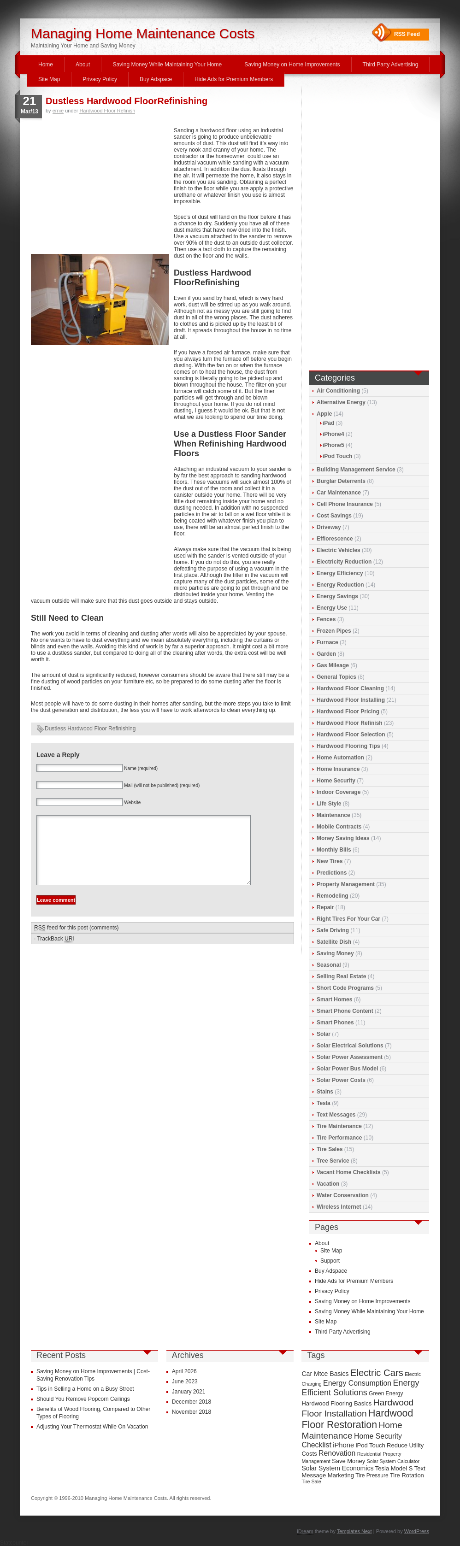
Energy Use (332, 608)
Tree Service (333, 1161)
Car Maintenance (339, 492)
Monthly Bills (334, 849)
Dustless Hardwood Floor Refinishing (90, 728)
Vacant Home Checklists (349, 1172)
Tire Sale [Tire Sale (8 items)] (311, 1481)
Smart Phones (335, 1022)
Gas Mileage (333, 665)
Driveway (329, 527)
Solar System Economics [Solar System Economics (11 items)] (337, 1468)
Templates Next (354, 1531)
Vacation (328, 1184)
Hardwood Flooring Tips (348, 746)
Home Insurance (338, 769)
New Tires (329, 861)
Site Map (49, 79)
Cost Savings (334, 515)
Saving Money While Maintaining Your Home (167, 64)
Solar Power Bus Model (347, 1068)
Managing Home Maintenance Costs (142, 33)
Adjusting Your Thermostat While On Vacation (92, 1426)
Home (45, 64)
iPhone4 (333, 434)
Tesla (323, 1103)
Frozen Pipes (334, 631)
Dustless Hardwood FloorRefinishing (126, 101)
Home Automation (340, 757)
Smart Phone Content (345, 1011)
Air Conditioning (338, 391)
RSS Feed (407, 34)
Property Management (346, 884)
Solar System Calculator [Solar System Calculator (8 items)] (393, 1461)
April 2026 (184, 1371)
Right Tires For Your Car (348, 919)
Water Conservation (343, 1195)
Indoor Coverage (338, 792)
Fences (326, 619)
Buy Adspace (156, 79)
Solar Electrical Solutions (350, 1045)
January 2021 (189, 1391)
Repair (325, 907)
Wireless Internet (339, 1207)
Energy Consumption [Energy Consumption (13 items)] (357, 1383)
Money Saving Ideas (343, 838)
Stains (325, 1091)
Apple (324, 414)
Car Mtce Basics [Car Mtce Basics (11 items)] (324, 1373)
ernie (58, 110)
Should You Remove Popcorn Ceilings (83, 1399)
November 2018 (191, 1412)
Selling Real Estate (341, 976)
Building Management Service (356, 469)
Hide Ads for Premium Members (234, 79)
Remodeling (332, 896)
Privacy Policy (100, 79)
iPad (328, 423)
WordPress (416, 1531)
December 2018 (191, 1402)
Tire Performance (339, 1138)
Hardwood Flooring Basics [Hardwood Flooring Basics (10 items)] (336, 1403)
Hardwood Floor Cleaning (350, 688)
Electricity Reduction (344, 561)
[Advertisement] (100, 189)
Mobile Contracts (339, 826)
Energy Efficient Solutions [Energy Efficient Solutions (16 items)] (360, 1387)
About (83, 64)
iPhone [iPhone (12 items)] (343, 1445)
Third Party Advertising (391, 64)
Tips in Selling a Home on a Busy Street (85, 1389)
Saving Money (335, 953)
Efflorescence (335, 538)
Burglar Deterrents (341, 481)
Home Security (336, 780)
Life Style (329, 803)
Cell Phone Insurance (345, 504)
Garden (326, 654)
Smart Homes (334, 999)
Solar (323, 1034)
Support (330, 1261)
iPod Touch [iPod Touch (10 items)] (370, 1445)
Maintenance (333, 815)
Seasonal (329, 965)
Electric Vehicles (338, 550)
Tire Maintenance (339, 1126)
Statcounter (14, 1543)
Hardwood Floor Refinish (107, 110)
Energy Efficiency (340, 573)
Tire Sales (329, 1149)
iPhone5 (333, 445)
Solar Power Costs (341, 1080)
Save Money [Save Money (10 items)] (348, 1461)
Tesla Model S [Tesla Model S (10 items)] (394, 1468)
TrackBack (55, 952)
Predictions (332, 873)
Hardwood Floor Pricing (348, 711)
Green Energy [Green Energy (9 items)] (386, 1393)
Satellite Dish (334, 942)
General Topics (336, 677)
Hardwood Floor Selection (351, 734)
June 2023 (185, 1381)
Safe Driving (333, 930)
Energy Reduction (340, 585)
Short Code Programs (345, 988)
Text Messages (336, 1114)
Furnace (327, 642)
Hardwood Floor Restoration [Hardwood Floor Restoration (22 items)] (357, 1419)
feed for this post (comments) (76, 941)
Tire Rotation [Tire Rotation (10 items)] (407, 1475)
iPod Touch (337, 456)
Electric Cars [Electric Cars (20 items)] (376, 1373)
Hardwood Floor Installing (351, 700)
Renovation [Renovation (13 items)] (336, 1453)
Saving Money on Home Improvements (292, 64)
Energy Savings (337, 596)
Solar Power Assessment (350, 1057)
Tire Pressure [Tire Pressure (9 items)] (371, 1475)
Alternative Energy (341, 402)
